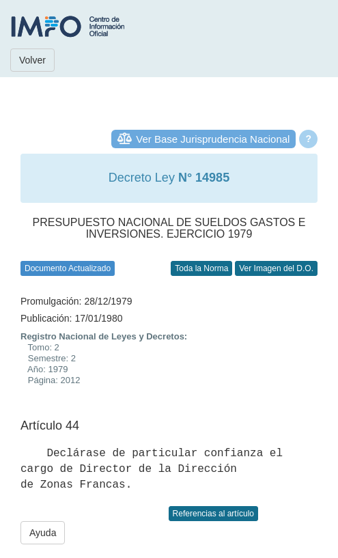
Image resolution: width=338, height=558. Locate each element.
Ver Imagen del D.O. (276, 268)
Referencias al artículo (213, 513)
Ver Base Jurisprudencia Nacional (213, 139)
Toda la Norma (201, 268)
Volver (32, 60)
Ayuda (42, 532)
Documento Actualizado (68, 268)
